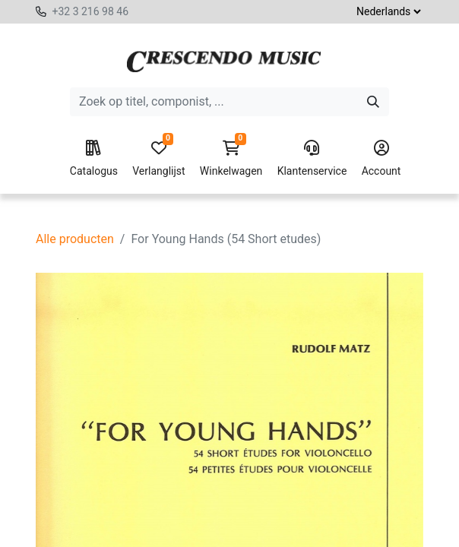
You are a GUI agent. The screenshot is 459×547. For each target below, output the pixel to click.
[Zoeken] (373, 101)
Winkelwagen (231, 159)
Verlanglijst (158, 159)
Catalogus (94, 159)
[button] (198, 508)
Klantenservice (312, 159)
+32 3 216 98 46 (90, 11)
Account (381, 159)
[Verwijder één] (73, 508)
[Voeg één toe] (142, 508)
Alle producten (75, 239)
